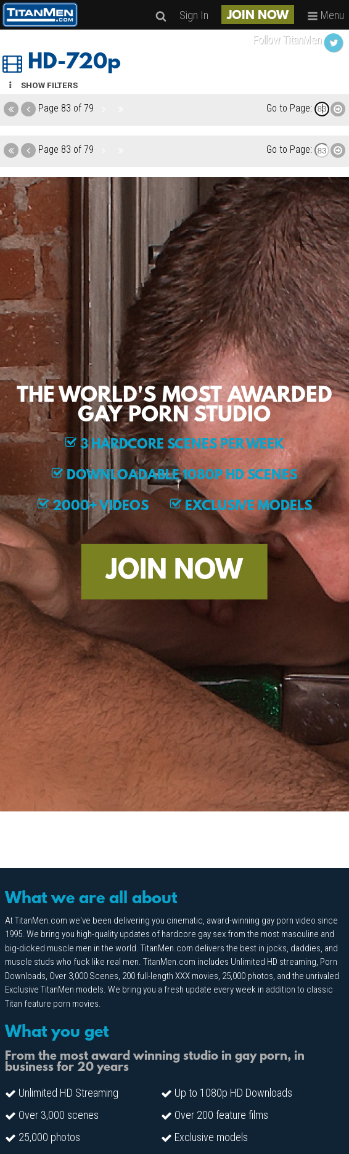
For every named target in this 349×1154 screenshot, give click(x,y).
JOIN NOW (258, 16)
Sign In (193, 15)
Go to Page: (289, 108)
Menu (325, 15)
